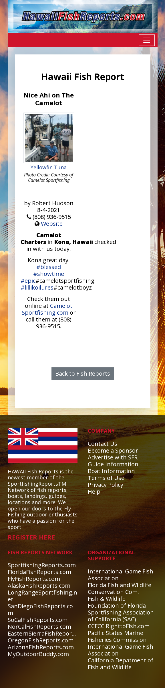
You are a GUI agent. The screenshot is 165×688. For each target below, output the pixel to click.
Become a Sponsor (113, 450)
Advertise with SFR (113, 457)
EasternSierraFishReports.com (49, 633)
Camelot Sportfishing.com (47, 309)
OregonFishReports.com (40, 640)
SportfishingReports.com (42, 565)
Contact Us (102, 443)
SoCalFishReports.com (37, 620)
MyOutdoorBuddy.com (38, 654)
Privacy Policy (105, 484)
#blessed (48, 267)
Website (52, 223)
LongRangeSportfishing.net (42, 596)
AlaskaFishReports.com (39, 585)
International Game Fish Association (120, 574)
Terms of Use (106, 478)
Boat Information (111, 471)
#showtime (48, 274)
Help (94, 491)
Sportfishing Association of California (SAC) (121, 615)
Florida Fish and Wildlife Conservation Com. (119, 588)
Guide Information (113, 464)
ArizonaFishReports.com (41, 647)
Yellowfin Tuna (49, 167)
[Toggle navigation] (147, 40)
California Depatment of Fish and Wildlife (120, 663)
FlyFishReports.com (34, 579)
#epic (28, 280)
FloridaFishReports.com (39, 572)
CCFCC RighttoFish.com (119, 626)
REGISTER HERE (31, 537)
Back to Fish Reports (82, 373)
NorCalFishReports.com (39, 626)
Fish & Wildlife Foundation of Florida (117, 602)
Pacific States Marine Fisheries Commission (117, 636)
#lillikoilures (37, 287)
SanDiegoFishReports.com (40, 609)
